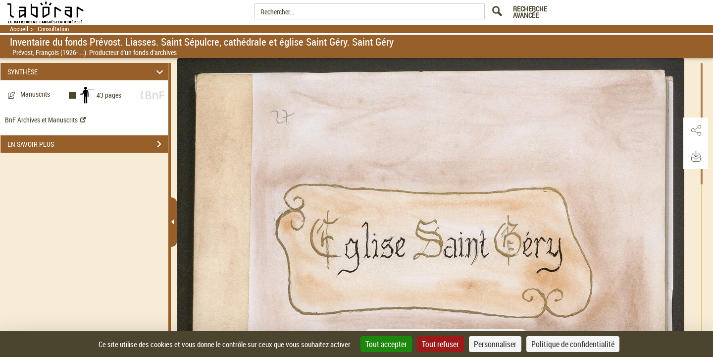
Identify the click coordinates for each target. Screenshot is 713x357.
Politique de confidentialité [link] (572, 344)
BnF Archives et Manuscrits (45, 119)
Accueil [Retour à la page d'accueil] (19, 29)
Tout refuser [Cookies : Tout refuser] (440, 344)
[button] (695, 130)
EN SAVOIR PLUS (87, 144)
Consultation (53, 29)
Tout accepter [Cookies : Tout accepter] (386, 344)
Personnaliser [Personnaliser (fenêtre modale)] (495, 344)
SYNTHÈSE (86, 71)
